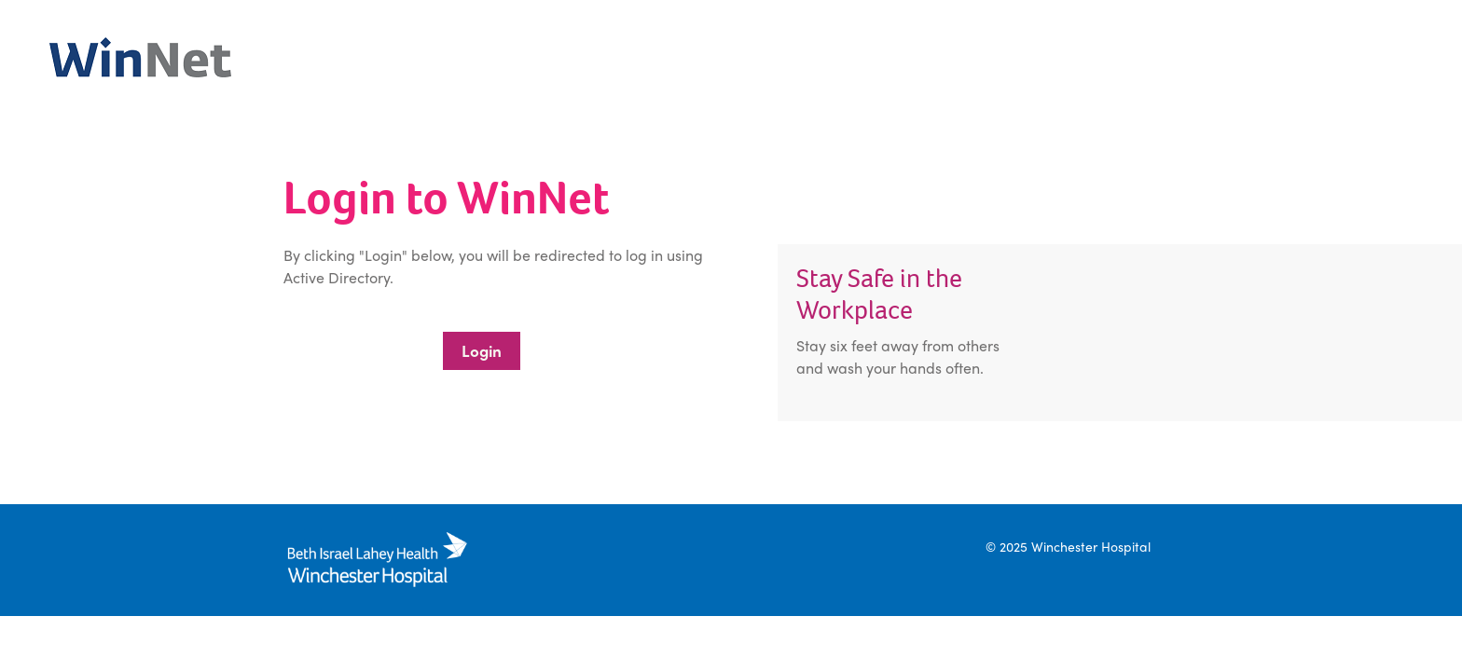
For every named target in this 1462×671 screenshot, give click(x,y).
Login (482, 350)
